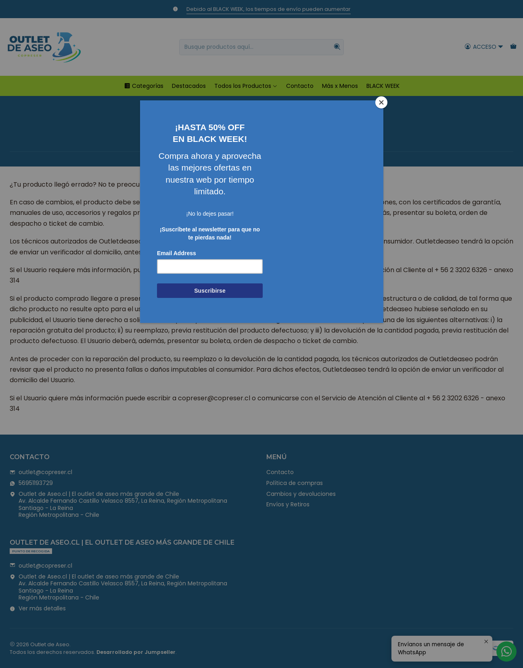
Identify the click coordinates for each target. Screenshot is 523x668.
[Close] (381, 102)
